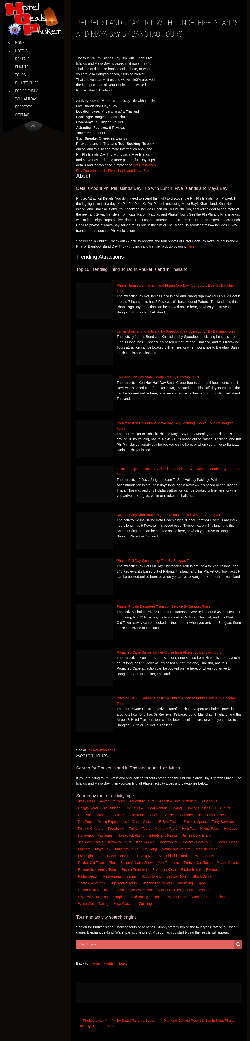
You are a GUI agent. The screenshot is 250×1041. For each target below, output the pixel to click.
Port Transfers (168, 863)
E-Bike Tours (169, 822)
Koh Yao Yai (169, 842)
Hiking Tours (210, 828)
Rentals (22, 59)
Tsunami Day (26, 99)
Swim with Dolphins (93, 897)
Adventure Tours (112, 801)
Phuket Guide (27, 83)
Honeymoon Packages (96, 835)
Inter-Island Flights (163, 835)
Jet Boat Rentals (91, 842)
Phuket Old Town (91, 863)
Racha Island (191, 869)
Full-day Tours (140, 828)
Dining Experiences (112, 822)
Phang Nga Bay (149, 856)
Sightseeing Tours (124, 883)
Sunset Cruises (170, 890)
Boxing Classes (199, 808)
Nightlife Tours (207, 849)
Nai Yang (150, 849)
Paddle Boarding (120, 856)
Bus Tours (223, 808)
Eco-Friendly (26, 91)
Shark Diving (203, 876)
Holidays (231, 828)
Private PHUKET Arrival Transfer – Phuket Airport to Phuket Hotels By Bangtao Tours (176, 701)
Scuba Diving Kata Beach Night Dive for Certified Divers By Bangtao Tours (173, 515)
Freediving (116, 828)
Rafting (212, 869)
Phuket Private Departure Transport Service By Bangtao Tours (164, 606)
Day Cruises (217, 815)
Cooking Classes (163, 815)
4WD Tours (86, 801)
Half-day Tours (166, 828)
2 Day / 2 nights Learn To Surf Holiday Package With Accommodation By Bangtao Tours (178, 471)
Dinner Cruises (143, 822)
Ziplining (145, 904)
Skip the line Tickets (157, 883)
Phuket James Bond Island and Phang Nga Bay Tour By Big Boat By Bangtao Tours (175, 288)
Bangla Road (88, 808)
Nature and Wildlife (177, 849)
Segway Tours (178, 876)
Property (23, 107)
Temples (119, 897)
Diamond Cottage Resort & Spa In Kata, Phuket (201, 1020)
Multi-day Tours (127, 849)
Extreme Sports (195, 822)
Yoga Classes (124, 904)
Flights (22, 67)
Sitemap (22, 115)
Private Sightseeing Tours (98, 869)
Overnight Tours (90, 856)
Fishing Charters (91, 828)
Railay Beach (88, 876)
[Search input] (156, 944)
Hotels (21, 51)
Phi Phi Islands (178, 856)
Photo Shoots (204, 856)
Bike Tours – (134, 808)
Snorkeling (185, 883)
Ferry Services (223, 822)
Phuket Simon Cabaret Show (131, 863)
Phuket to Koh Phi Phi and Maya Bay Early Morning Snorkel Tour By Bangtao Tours (175, 425)
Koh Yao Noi (146, 842)
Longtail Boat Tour (197, 842)
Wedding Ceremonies (209, 897)
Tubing (158, 897)
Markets (84, 849)
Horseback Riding (131, 835)
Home (20, 42)
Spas (202, 883)
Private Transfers (135, 869)
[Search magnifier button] (238, 944)
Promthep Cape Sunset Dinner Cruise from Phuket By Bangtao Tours (169, 652)
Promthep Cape (164, 869)
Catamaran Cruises (110, 815)
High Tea (189, 828)
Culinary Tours (191, 815)
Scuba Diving (152, 876)
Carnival (85, 815)
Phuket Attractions (101, 750)
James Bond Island (197, 835)
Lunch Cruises (227, 842)
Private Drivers (228, 863)
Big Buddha (111, 808)
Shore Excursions (92, 883)
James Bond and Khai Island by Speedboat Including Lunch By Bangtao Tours (176, 331)
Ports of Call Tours (198, 863)
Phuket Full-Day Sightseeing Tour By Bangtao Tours (156, 561)
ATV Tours (209, 801)
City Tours (138, 815)
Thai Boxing (139, 897)
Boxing (177, 808)
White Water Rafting (94, 904)
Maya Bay (103, 849)
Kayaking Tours (120, 842)
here (191, 246)
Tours (20, 75)
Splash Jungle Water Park (133, 890)
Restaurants (112, 876)
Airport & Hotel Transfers (178, 801)
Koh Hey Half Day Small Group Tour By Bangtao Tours (158, 377)
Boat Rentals (157, 808)
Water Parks (178, 897)
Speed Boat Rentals (93, 890)
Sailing (132, 876)
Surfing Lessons (198, 890)
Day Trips (86, 822)
